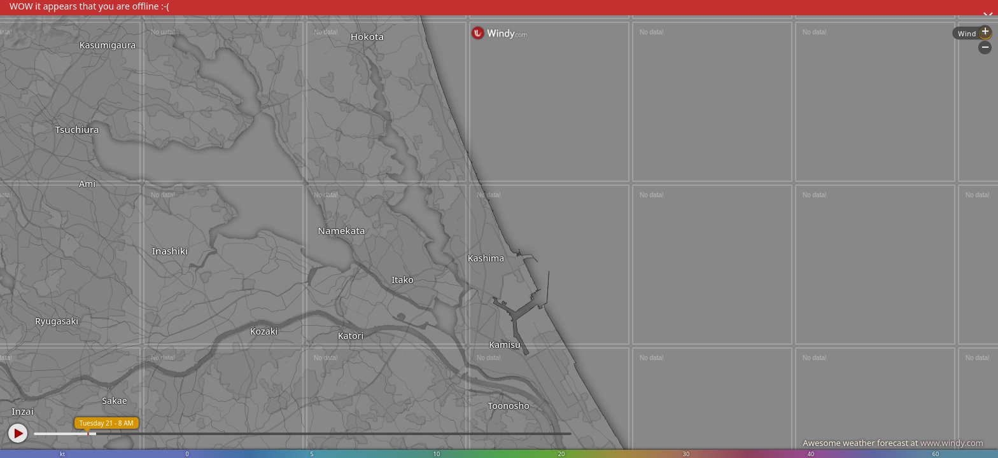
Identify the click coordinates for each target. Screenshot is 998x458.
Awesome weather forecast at (893, 442)
